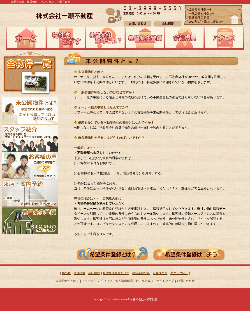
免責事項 (147, 281)
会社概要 (94, 273)
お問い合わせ (185, 281)
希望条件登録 (141, 273)
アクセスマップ (92, 281)
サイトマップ (165, 281)
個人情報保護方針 (127, 281)
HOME (66, 273)
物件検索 (79, 273)
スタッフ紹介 (179, 273)
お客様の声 (160, 273)
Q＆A (109, 281)
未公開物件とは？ (67, 281)
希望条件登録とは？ (116, 273)
